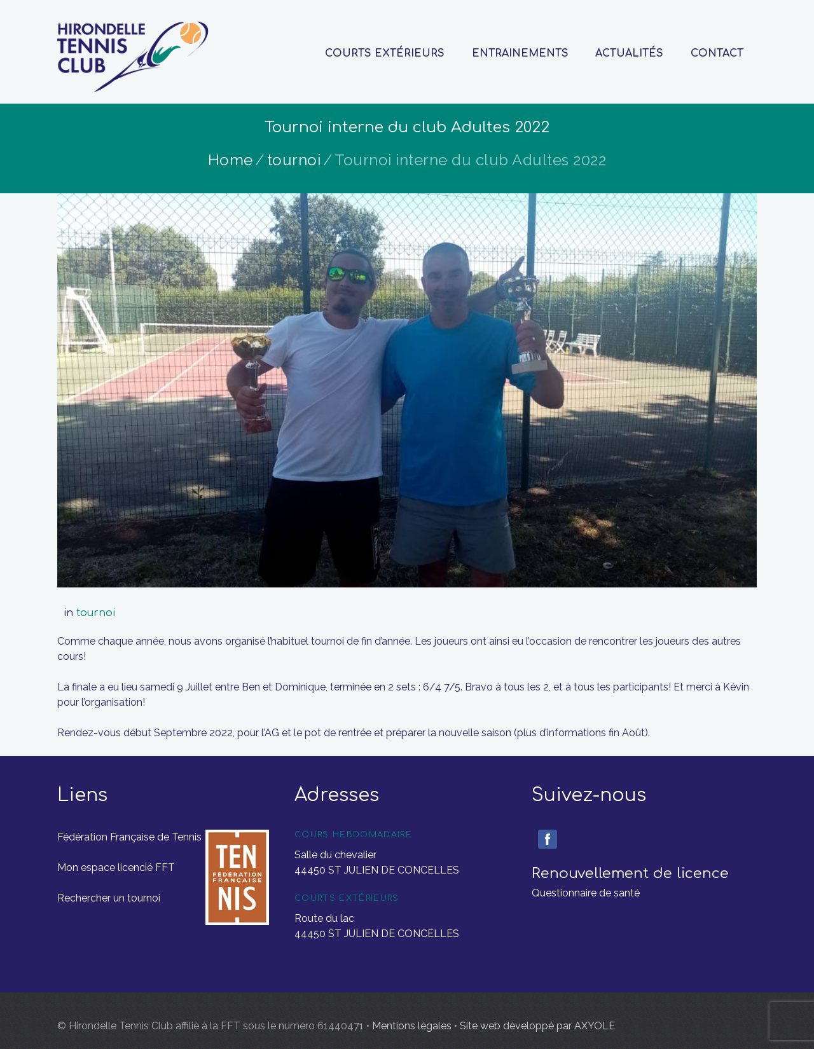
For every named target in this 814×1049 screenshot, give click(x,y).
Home (230, 160)
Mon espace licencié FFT (116, 867)
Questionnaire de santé (586, 893)
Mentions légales (413, 1026)
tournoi (294, 160)
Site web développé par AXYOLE (537, 1026)
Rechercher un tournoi (108, 898)
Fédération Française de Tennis (129, 837)
